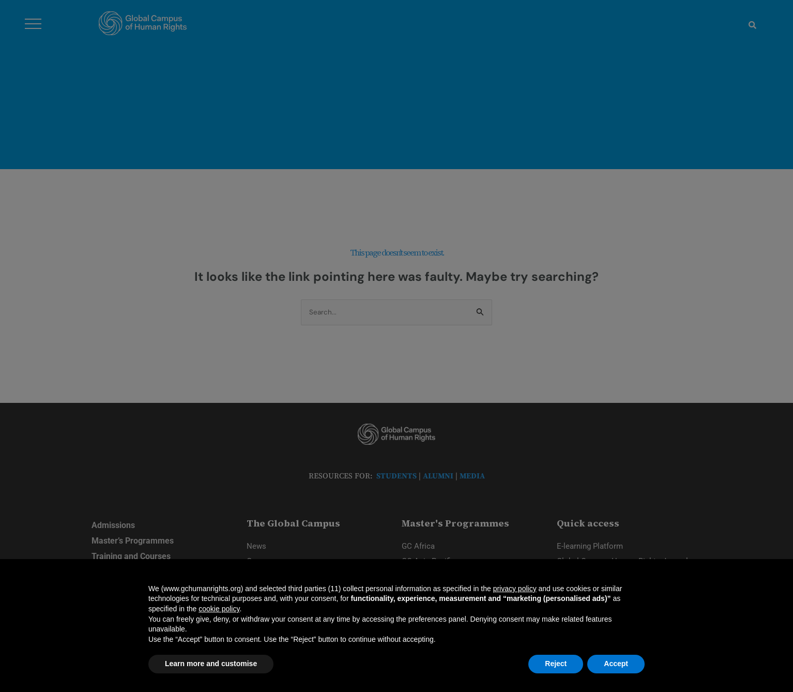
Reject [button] (556, 663)
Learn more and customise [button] (211, 663)
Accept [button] (616, 663)
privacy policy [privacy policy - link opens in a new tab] (515, 588)
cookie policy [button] (219, 609)
